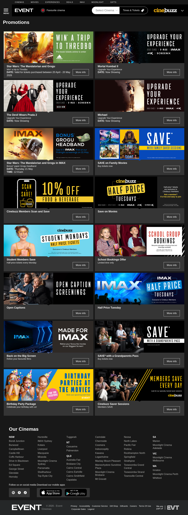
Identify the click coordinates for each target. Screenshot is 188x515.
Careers (133, 506)
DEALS (69, 2)
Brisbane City (73, 464)
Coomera (100, 445)
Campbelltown (16, 449)
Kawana (99, 453)
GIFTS (113, 2)
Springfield (129, 457)
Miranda (42, 457)
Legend (91, 509)
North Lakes (130, 441)
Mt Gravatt (100, 479)
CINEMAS (19, 2)
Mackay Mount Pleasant (108, 461)
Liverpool (42, 449)
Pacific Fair (130, 445)
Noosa (127, 437)
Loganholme (101, 457)
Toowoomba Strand (134, 472)
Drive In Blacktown (19, 461)
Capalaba (71, 479)
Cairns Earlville (74, 472)
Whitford (157, 478)
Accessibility (84, 506)
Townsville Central (133, 476)
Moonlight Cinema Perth (165, 474)
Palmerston (72, 450)
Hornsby (13, 477)
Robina (128, 449)
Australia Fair (73, 460)
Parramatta (43, 468)
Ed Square (14, 465)
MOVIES (35, 2)
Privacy (74, 506)
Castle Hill (14, 453)
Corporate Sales (78, 509)
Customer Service (100, 506)
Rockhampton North (134, 453)
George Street (16, 469)
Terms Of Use (145, 506)
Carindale (100, 437)
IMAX (82, 2)
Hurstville (43, 437)
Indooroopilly (102, 449)
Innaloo (157, 470)
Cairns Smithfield (75, 476)
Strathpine (129, 461)
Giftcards (124, 506)
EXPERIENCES (52, 2)
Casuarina (71, 446)
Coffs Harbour (16, 457)
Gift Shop (114, 506)
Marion (156, 441)
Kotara (41, 445)
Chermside (101, 441)
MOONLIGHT (98, 2)
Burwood (13, 445)
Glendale (13, 473)
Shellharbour (44, 472)
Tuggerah (71, 437)
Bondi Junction (17, 441)
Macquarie (43, 453)
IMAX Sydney (45, 441)
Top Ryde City (45, 476)
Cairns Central (74, 468)
